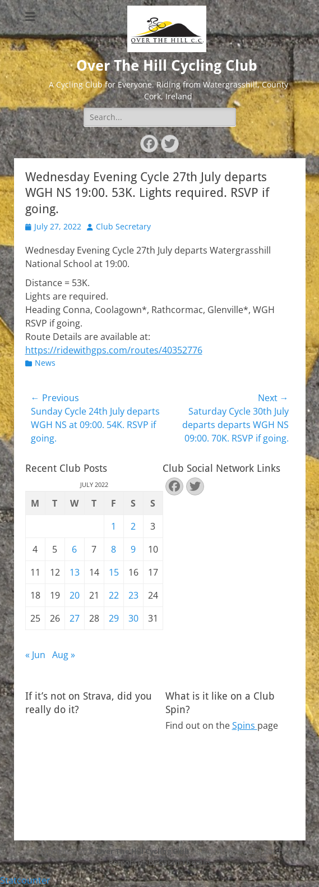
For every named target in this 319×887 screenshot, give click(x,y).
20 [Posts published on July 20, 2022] (75, 595)
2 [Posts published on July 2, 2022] (133, 526)
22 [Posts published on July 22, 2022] (114, 595)
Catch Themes (185, 862)
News (45, 362)
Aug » (63, 655)
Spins (244, 725)
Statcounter (25, 880)
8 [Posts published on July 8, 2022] (113, 549)
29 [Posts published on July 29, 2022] (114, 618)
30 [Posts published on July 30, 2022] (133, 618)
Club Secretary (123, 226)
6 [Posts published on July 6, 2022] (74, 549)
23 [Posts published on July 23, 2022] (133, 595)
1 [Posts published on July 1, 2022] (113, 526)
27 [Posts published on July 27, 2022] (75, 618)
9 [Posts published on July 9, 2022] (133, 549)
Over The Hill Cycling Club (166, 65)
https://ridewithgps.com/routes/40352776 (113, 350)
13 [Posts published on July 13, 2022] (75, 572)
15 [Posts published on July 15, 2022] (114, 572)
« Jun (35, 655)
